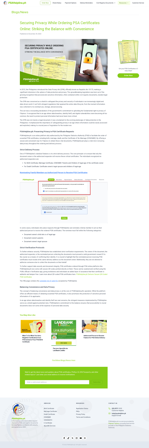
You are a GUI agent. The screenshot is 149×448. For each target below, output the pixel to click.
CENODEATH (48, 420)
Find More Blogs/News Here (63, 360)
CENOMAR (47, 417)
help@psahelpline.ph (119, 413)
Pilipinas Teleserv (114, 423)
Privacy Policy (80, 414)
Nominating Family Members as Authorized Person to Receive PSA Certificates (53, 172)
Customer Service (138, 3)
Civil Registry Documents (105, 3)
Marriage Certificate (50, 411)
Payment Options (70, 3)
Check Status (57, 3)
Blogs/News (20, 12)
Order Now (45, 3)
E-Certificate (48, 423)
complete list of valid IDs (49, 281)
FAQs (78, 411)
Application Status (82, 408)
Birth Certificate (49, 408)
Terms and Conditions (83, 417)
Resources (124, 3)
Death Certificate (49, 414)
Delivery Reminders (86, 3)
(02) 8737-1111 (117, 408)
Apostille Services (49, 426)
